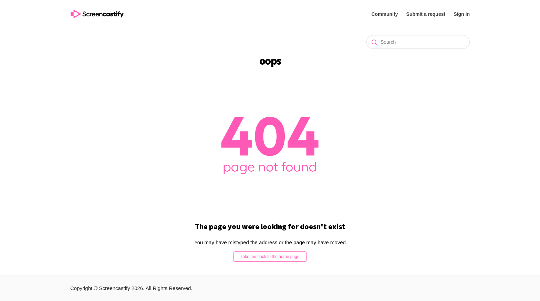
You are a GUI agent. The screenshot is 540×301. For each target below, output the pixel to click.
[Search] (418, 42)
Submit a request (426, 14)
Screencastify (114, 288)
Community (384, 14)
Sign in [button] (462, 14)
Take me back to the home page (270, 256)
